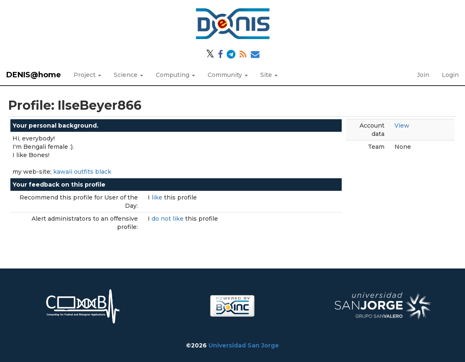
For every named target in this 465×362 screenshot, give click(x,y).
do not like (168, 218)
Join (423, 75)
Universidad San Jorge (243, 345)
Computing (175, 75)
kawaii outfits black (82, 171)
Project (87, 75)
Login (450, 75)
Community (228, 75)
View (401, 125)
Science (128, 75)
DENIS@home (33, 74)
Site (269, 75)
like (158, 197)
